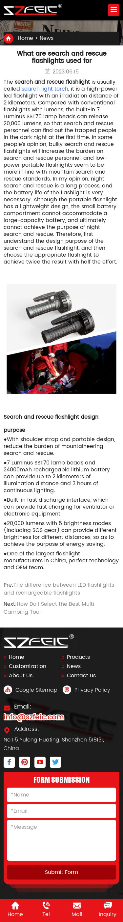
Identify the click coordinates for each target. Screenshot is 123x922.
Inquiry (107, 910)
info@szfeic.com (34, 717)
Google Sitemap (30, 690)
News (46, 38)
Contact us (81, 675)
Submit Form (61, 872)
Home (25, 38)
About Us (20, 675)
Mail (77, 910)
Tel (46, 910)
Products (78, 657)
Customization (27, 666)
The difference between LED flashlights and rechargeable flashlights (59, 589)
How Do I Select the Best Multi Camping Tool (49, 608)
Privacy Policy (86, 690)
